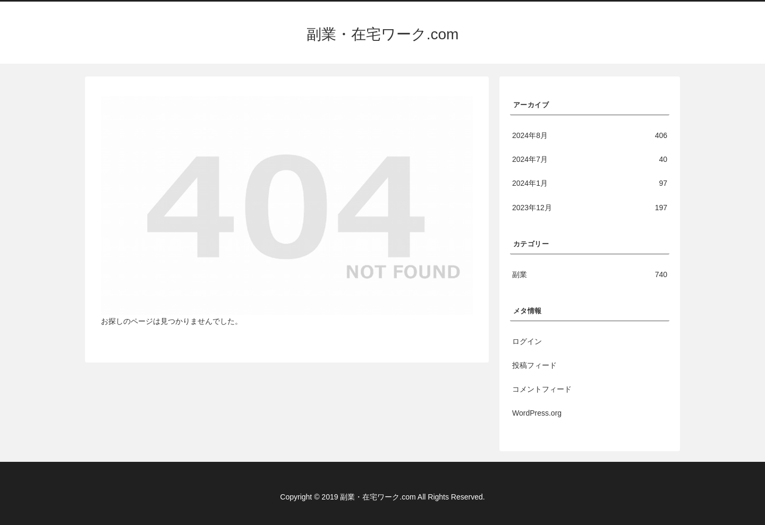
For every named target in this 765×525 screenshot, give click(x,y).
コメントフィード (542, 389)
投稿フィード (534, 365)
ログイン (527, 341)
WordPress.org (537, 413)
